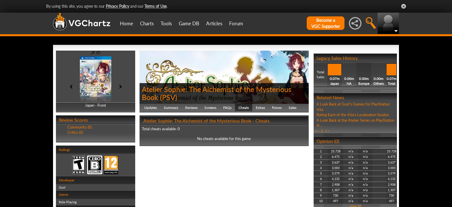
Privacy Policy (117, 6)
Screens (210, 108)
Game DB (189, 23)
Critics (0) (75, 132)
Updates (150, 108)
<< (317, 131)
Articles (214, 23)
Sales (292, 108)
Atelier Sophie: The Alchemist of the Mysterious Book (216, 93)
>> (327, 131)
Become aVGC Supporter (325, 23)
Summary (171, 108)
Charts (147, 23)
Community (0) (79, 127)
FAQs (227, 108)
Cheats (243, 108)
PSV (168, 97)
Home (126, 23)
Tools (166, 23)
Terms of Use (155, 6)
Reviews (191, 108)
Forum (236, 23)
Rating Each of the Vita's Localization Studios (353, 114)
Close (403, 6)
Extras (260, 108)
